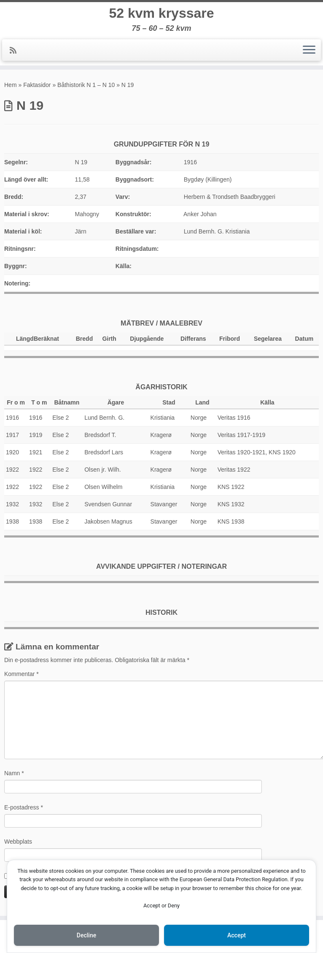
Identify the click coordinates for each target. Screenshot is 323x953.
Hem (10, 84)
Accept (236, 935)
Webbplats (18, 841)
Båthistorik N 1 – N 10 (86, 84)
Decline (86, 935)
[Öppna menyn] (309, 50)
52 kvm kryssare (161, 13)
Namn (14, 773)
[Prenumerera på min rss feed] (16, 50)
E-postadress (23, 807)
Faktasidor (37, 84)
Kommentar (21, 674)
